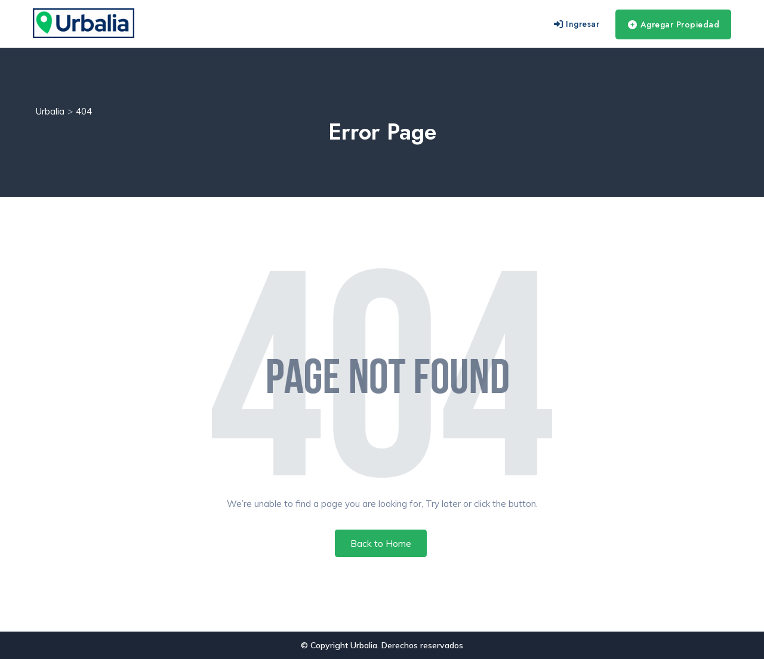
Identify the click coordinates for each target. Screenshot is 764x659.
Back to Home (380, 543)
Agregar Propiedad (673, 24)
